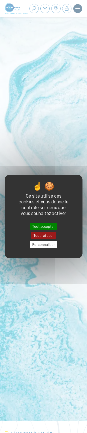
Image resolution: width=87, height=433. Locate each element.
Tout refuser (43, 235)
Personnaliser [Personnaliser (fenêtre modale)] (43, 244)
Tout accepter (43, 226)
